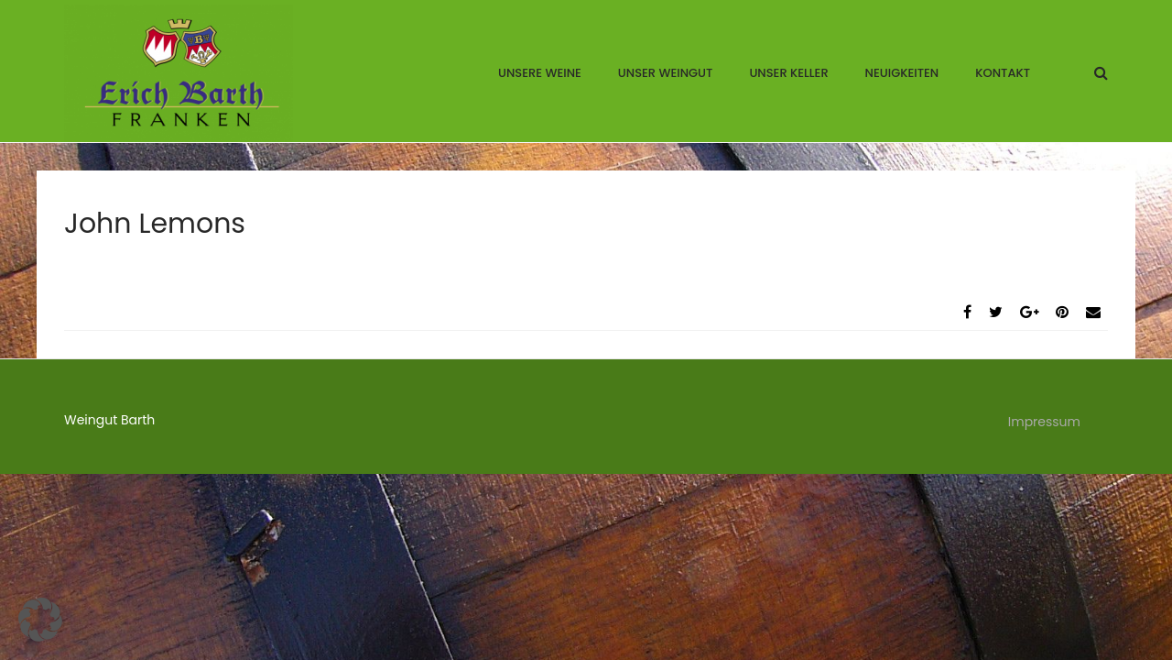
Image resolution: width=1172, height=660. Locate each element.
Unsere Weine (539, 73)
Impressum (1044, 421)
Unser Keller (788, 73)
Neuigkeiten (902, 73)
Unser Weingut (665, 73)
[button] (40, 619)
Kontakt (1002, 73)
